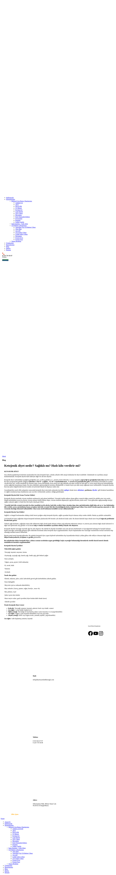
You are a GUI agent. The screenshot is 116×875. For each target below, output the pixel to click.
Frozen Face (19, 239)
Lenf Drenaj (19, 211)
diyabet (95, 490)
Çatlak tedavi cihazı (21, 234)
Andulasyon (19, 203)
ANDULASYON (17, 829)
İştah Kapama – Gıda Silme (17, 848)
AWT (17, 204)
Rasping (17, 220)
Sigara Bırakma (16, 241)
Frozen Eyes (19, 238)
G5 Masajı (18, 208)
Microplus (18, 215)
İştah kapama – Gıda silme (19, 224)
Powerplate (18, 218)
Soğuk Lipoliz (19, 222)
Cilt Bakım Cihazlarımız (19, 225)
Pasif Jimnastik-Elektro (22, 217)
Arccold (17, 231)
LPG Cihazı (19, 213)
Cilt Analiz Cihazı (21, 232)
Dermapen (18, 236)
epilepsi (66, 490)
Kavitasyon (18, 210)
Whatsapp (5, 260)
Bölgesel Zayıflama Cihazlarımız (21, 201)
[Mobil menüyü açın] (4, 456)
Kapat (2, 818)
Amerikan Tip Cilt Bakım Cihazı (25, 227)
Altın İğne (18, 229)
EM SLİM (18, 206)
